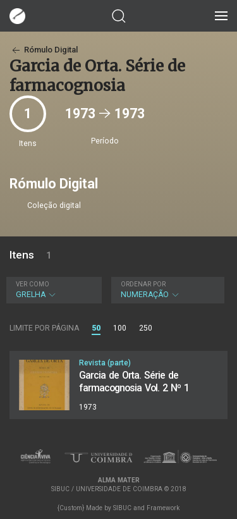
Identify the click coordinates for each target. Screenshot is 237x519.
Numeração (166, 290)
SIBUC (122, 507)
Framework (163, 507)
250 (145, 328)
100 (119, 328)
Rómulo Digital (43, 49)
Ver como (32, 284)
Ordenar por (143, 284)
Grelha (52, 290)
